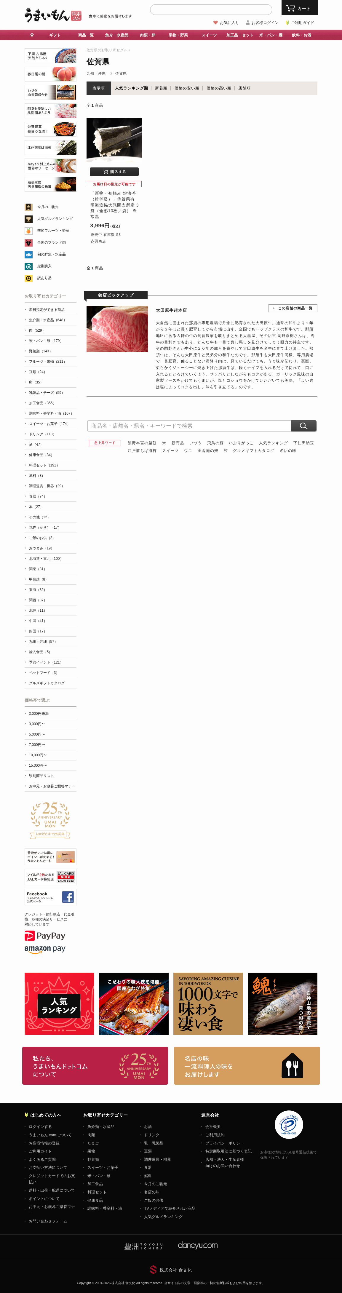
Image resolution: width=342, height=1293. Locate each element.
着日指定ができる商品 (47, 310)
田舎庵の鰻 (208, 450)
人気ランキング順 (131, 88)
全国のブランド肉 (51, 242)
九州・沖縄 (96, 73)
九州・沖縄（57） (43, 642)
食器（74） (38, 496)
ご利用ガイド (302, 22)
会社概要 (213, 1126)
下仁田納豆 (303, 443)
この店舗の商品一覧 (295, 308)
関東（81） (38, 569)
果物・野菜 (178, 35)
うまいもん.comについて (50, 1135)
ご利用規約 (215, 1135)
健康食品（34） (41, 455)
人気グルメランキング (55, 219)
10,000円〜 (38, 755)
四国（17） (38, 631)
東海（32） (38, 590)
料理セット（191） (44, 465)
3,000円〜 (37, 724)
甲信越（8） (39, 579)
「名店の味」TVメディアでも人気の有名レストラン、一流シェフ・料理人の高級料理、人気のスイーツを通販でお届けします (247, 1066)
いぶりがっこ (241, 443)
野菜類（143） (41, 351)
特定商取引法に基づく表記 (228, 1151)
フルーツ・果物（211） (48, 361)
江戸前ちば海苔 (142, 450)
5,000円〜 (37, 734)
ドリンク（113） (42, 434)
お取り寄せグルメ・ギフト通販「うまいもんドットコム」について (95, 1066)
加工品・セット (239, 35)
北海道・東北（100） (46, 559)
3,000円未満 (39, 714)
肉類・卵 (147, 35)
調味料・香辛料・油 (104, 1208)
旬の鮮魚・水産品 (51, 254)
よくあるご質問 (42, 1159)
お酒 (148, 1126)
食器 (148, 1167)
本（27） (36, 507)
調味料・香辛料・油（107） (51, 413)
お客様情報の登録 (44, 1143)
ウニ (188, 450)
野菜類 (93, 1159)
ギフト (55, 35)
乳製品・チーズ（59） (47, 393)
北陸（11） (38, 610)
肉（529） (37, 330)
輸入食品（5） (40, 652)
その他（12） (40, 517)
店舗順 (244, 88)
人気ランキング (273, 443)
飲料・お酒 (301, 35)
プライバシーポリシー (224, 1143)
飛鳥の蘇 (215, 443)
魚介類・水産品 (100, 1126)
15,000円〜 (38, 765)
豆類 (148, 1151)
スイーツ (209, 35)
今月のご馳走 (48, 207)
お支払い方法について (48, 1167)
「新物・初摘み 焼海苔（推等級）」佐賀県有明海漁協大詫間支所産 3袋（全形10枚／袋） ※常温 (114, 205)
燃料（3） (37, 476)
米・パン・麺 (270, 35)
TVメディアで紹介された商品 (169, 1208)
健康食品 (95, 1200)
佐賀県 (121, 73)
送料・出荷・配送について (52, 1190)
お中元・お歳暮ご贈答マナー (52, 786)
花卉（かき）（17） (45, 527)
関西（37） (38, 600)
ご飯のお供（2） (42, 538)
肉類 (91, 1135)
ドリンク (151, 1135)
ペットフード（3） (44, 673)
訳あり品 (44, 278)
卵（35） (36, 382)
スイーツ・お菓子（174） (50, 424)
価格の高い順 (219, 88)
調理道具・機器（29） (47, 486)
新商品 (178, 443)
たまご (93, 1143)
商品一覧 (86, 35)
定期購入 (44, 266)
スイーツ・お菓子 (102, 1167)
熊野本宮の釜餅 (142, 443)
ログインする (40, 1126)
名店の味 (288, 450)
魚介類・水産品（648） (48, 320)
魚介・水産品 (116, 35)
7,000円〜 (37, 745)
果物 (91, 1151)
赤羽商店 (98, 241)
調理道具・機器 (157, 1159)
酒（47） (36, 444)
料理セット (97, 1192)
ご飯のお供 (153, 1200)
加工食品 (95, 1184)
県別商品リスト (41, 776)
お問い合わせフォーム (48, 1221)
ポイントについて (44, 1198)
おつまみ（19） (41, 548)
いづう (195, 443)
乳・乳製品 (153, 1143)
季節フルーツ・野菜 (53, 230)
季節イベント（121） (46, 662)
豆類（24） (38, 372)
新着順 (161, 88)
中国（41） (38, 621)
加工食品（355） (42, 403)
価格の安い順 (187, 88)
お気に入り (229, 22)
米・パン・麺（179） (46, 341)
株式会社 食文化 (175, 1270)
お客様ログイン (265, 22)
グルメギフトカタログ (253, 450)
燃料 (148, 1176)
